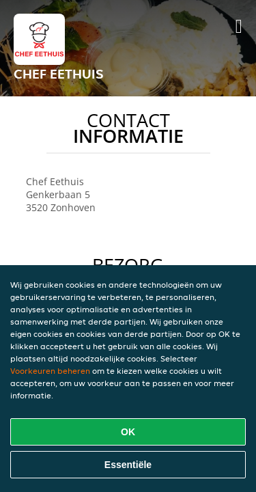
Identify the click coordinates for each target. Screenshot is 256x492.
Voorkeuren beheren (50, 371)
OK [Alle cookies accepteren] (128, 431)
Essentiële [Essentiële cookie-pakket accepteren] (128, 464)
